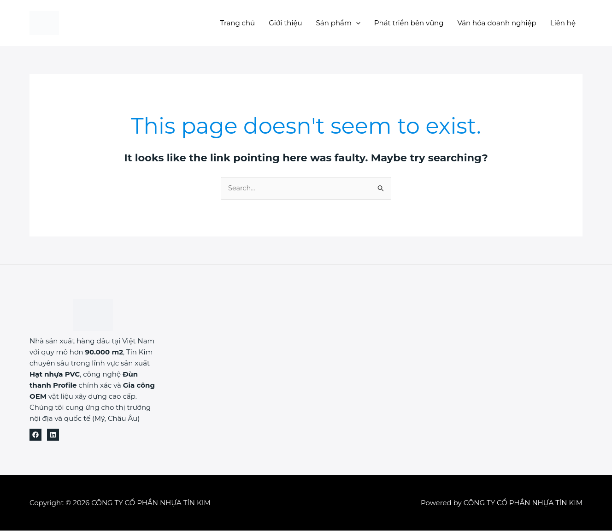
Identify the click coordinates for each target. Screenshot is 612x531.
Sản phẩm (338, 22)
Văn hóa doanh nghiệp (497, 22)
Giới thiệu (285, 22)
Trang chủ (237, 22)
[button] (356, 22)
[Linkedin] (53, 435)
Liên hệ (563, 22)
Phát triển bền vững (409, 22)
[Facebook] (35, 435)
